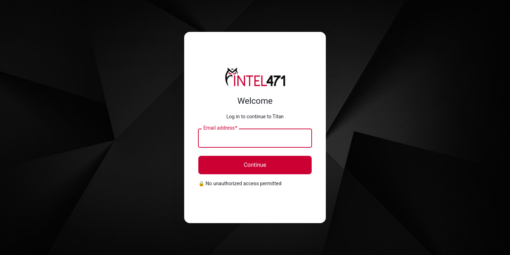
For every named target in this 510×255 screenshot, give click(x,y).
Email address (220, 128)
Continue (255, 165)
